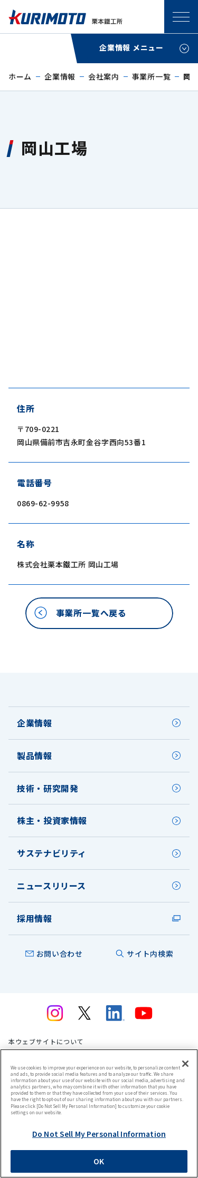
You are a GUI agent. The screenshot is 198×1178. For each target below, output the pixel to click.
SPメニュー (181, 17)
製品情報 (34, 755)
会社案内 (103, 76)
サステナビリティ (52, 853)
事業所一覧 (151, 76)
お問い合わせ (59, 953)
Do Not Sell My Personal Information (99, 1133)
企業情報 (60, 76)
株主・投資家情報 (52, 820)
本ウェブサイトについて (46, 1041)
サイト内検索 (150, 953)
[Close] (185, 1063)
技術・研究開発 (47, 788)
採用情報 (34, 918)
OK (98, 1161)
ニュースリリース (51, 885)
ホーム (20, 76)
